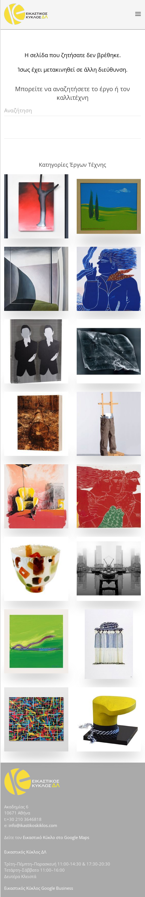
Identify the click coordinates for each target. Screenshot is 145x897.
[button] (138, 14)
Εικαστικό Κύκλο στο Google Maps (56, 837)
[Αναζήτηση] (72, 110)
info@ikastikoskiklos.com (33, 825)
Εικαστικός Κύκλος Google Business (38, 888)
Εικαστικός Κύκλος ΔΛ (25, 852)
